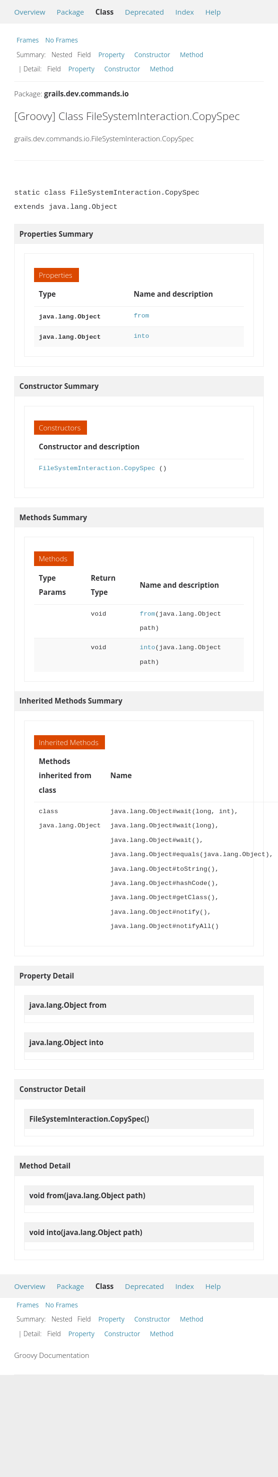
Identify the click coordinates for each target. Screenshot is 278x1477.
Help (213, 12)
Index (184, 12)
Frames (28, 39)
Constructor (152, 54)
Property (111, 54)
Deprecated (144, 12)
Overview (29, 12)
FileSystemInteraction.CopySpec (97, 466)
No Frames (61, 39)
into (141, 335)
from (141, 315)
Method (191, 54)
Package (70, 12)
